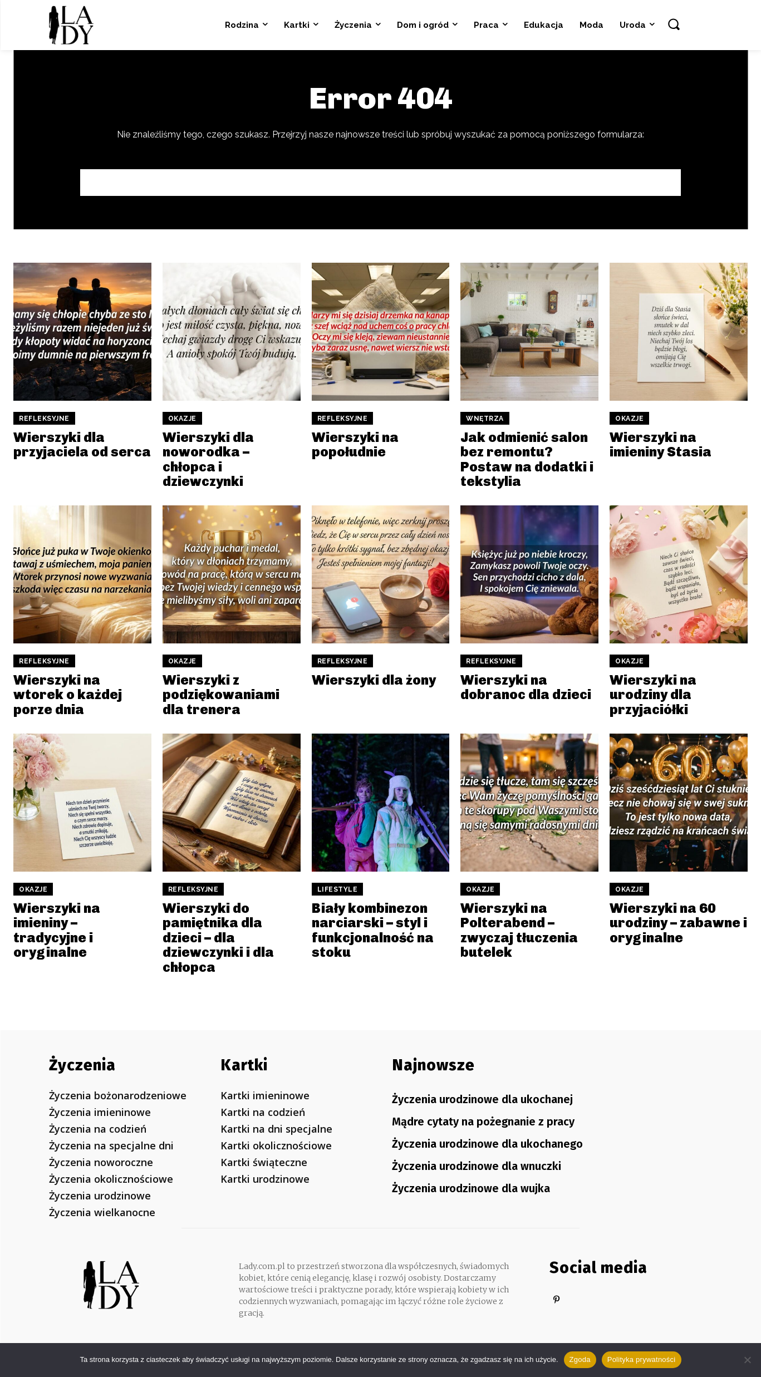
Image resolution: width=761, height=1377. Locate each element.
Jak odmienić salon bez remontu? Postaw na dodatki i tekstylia (526, 459)
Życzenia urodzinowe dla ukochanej (482, 1099)
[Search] (656, 182)
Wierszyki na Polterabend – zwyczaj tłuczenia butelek (519, 930)
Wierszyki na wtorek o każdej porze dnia (67, 694)
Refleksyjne (44, 418)
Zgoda (580, 1359)
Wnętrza (485, 418)
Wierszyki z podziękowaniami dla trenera (221, 694)
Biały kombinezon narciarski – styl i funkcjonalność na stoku (373, 930)
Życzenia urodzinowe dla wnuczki (476, 1164)
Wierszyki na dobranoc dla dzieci (525, 687)
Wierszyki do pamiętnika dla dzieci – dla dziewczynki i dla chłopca (218, 937)
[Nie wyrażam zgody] (747, 1359)
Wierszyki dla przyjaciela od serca (82, 444)
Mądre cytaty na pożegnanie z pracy (483, 1121)
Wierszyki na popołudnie (355, 444)
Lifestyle (337, 889)
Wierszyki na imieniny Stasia (660, 444)
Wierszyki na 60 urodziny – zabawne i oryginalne (678, 923)
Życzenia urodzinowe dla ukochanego (487, 1142)
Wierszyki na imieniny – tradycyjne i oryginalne (56, 930)
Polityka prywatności (641, 1359)
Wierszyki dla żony (374, 680)
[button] (673, 24)
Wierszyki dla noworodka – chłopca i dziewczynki (208, 459)
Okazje (182, 418)
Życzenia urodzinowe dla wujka (471, 1186)
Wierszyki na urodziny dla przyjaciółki (653, 694)
